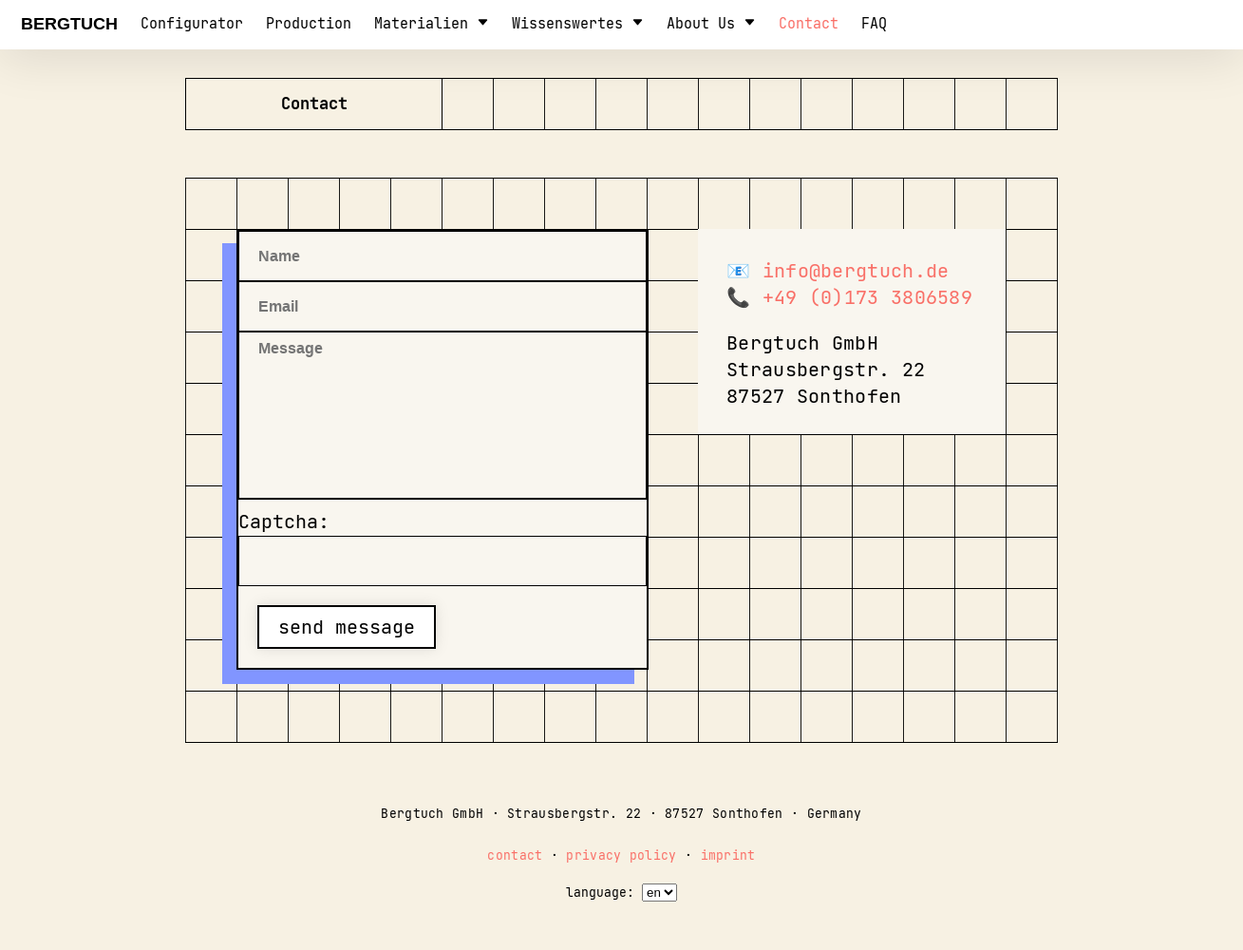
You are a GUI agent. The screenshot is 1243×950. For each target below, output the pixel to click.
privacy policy (621, 855)
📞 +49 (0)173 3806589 (849, 297)
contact (808, 23)
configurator (192, 23)
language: (600, 892)
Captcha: (284, 521)
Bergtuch (69, 23)
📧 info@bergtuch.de (837, 270)
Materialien (431, 23)
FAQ (874, 23)
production (308, 23)
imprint (728, 855)
